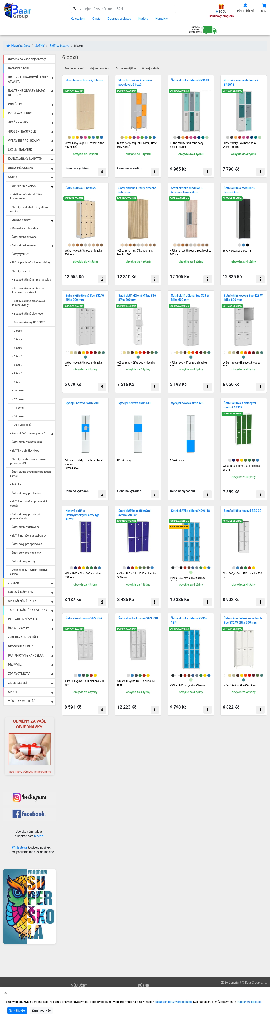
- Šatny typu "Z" (19, 254)
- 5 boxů (17, 356)
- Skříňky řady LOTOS (23, 185)
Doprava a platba (119, 19)
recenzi (39, 836)
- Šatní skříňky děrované (24, 526)
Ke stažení (78, 19)
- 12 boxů (18, 399)
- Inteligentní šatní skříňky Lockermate (26, 196)
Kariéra (143, 19)
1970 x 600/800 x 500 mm (237, 250)
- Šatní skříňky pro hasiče (25, 493)
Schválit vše (17, 1010)
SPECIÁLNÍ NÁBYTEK (22, 601)
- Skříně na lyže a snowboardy (28, 535)
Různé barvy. (124, 460)
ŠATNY (39, 45)
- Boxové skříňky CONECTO (28, 322)
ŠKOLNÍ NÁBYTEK (20, 149)
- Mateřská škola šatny (24, 228)
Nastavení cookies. (249, 1001)
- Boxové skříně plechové (27, 313)
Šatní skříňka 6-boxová (81, 188)
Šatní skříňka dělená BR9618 (190, 80)
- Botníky (15, 484)
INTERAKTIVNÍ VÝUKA (23, 619)
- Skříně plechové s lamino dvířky (30, 262)
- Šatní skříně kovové (23, 245)
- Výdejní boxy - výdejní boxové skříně (29, 572)
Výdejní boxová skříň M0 (134, 403)
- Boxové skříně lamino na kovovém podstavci (28, 290)
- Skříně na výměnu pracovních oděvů (29, 503)
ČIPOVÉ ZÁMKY (18, 628)
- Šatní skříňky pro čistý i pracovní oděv (25, 516)
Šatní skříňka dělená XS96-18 (190, 510)
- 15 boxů (18, 407)
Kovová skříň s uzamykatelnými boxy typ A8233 (82, 515)
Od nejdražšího (151, 68)
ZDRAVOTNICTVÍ (19, 673)
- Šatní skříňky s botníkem (26, 441)
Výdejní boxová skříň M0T (83, 403)
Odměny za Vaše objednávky (27, 59)
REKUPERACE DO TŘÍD (23, 637)
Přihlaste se (19, 847)
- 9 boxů (17, 382)
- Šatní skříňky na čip (23, 561)
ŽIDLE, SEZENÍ (17, 682)
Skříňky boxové (59, 45)
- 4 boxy (17, 347)
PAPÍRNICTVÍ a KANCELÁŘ (26, 655)
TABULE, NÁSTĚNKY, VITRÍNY (27, 610)
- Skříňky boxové (20, 271)
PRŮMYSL (14, 664)
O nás (96, 19)
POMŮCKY (15, 104)
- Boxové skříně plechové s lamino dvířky (28, 303)
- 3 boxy (17, 339)
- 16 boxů (18, 416)
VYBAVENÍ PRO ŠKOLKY (24, 140)
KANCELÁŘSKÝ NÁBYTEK (25, 158)
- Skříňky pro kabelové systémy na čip (29, 209)
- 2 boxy (17, 330)
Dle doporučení (74, 68)
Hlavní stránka (18, 45)
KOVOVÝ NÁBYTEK (20, 592)
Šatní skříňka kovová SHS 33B (138, 618)
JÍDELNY (14, 582)
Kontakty (161, 19)
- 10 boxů (18, 390)
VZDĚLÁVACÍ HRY (20, 113)
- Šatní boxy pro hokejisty (25, 552)
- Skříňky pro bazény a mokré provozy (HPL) (28, 461)
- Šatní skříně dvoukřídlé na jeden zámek (30, 474)
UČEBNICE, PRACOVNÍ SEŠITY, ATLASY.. (28, 79)
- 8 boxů (17, 373)
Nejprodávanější (99, 68)
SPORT (12, 692)
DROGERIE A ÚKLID (21, 646)
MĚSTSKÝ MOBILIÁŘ (21, 701)
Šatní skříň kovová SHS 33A (84, 618)
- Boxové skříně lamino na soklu (31, 279)
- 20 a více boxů (21, 424)
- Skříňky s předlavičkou (24, 450)
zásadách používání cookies (173, 1001)
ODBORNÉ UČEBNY (21, 168)
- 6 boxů (17, 365)
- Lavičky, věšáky (20, 219)
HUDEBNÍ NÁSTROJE (22, 131)
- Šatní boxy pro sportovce (26, 544)
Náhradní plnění (18, 68)
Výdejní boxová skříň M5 (187, 403)
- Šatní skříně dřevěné (23, 236)
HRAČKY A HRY (18, 122)
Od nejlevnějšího (126, 68)
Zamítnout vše (41, 1010)
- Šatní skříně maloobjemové (27, 433)
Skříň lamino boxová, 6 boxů (84, 80)
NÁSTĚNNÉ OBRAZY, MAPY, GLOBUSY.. (26, 93)
